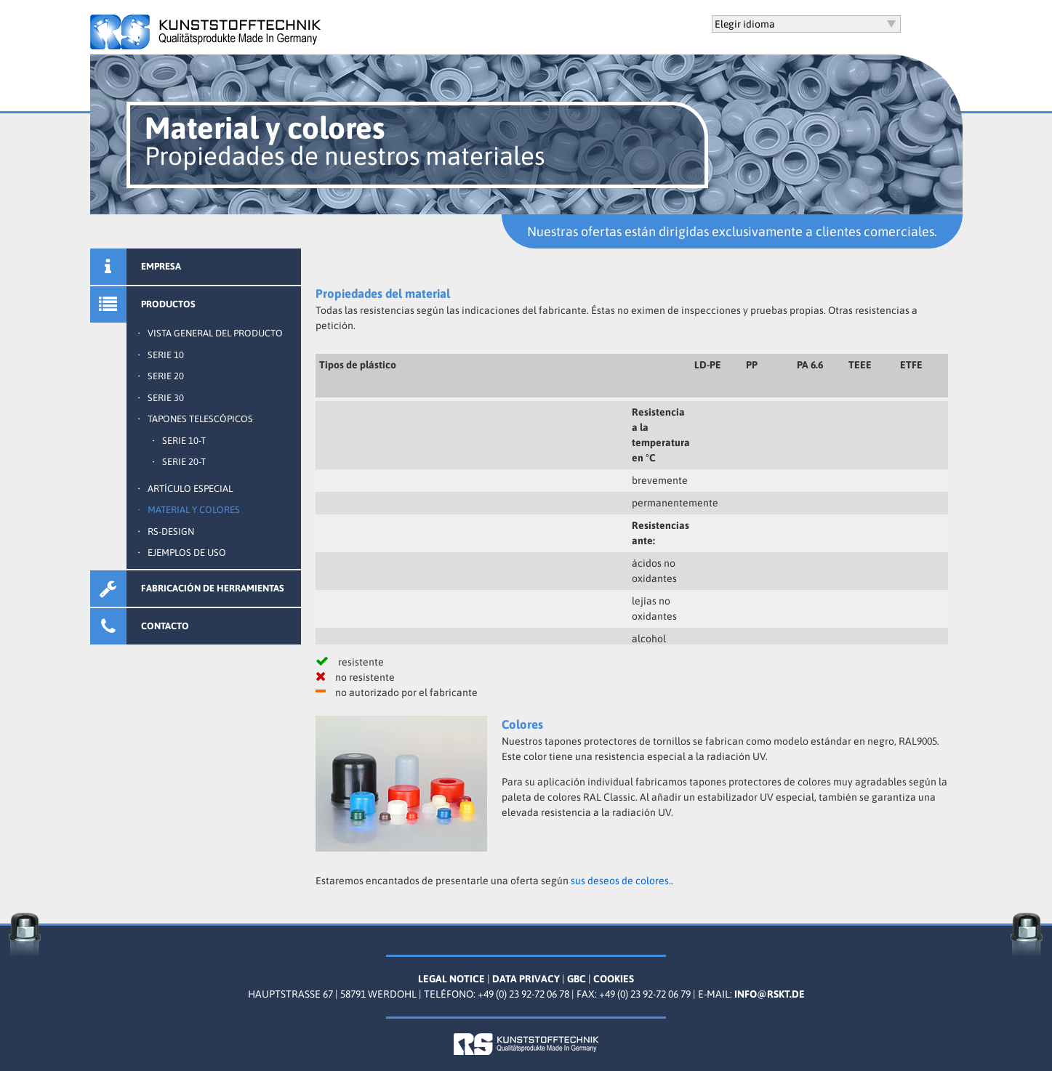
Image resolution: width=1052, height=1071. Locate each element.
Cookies (613, 979)
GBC (576, 979)
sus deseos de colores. (621, 880)
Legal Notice (451, 979)
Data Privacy (526, 979)
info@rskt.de (769, 994)
